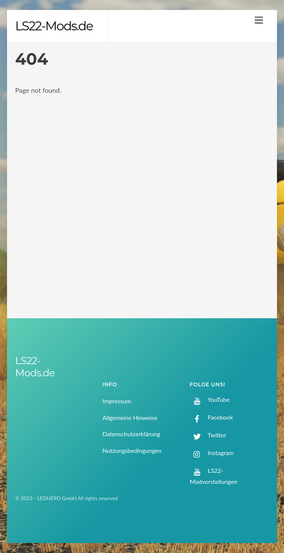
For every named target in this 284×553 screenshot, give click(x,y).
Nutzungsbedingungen (132, 450)
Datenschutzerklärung (131, 433)
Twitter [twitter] (208, 434)
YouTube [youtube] (210, 399)
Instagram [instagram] (212, 452)
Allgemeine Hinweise (130, 417)
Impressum (116, 400)
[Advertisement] (238, 167)
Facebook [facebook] (211, 417)
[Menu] (258, 19)
